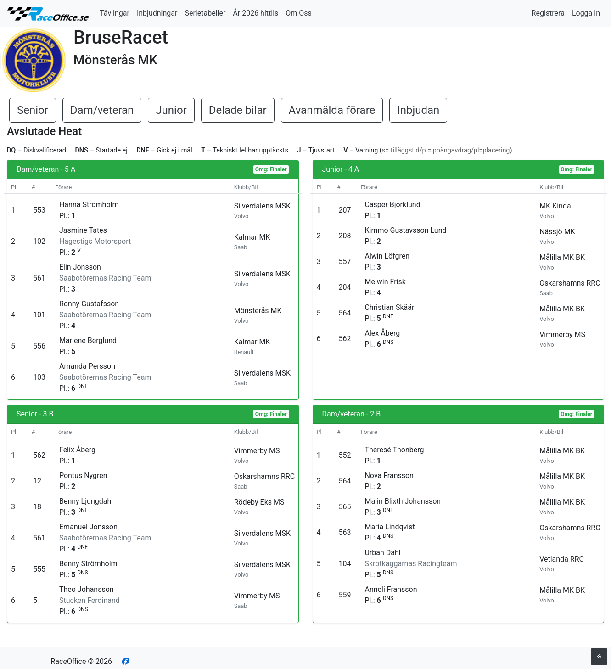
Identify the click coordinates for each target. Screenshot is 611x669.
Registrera (548, 13)
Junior (171, 110)
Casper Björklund (392, 204)
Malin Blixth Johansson (402, 501)
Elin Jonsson (80, 267)
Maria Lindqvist (389, 527)
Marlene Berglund (88, 340)
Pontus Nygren (83, 475)
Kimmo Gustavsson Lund (405, 230)
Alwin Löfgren (386, 256)
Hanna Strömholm (88, 204)
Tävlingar (114, 13)
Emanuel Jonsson (88, 527)
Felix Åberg (77, 449)
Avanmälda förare (332, 110)
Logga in (586, 13)
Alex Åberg (382, 333)
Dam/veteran (102, 110)
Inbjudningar (157, 13)
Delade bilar (238, 110)
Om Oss (299, 13)
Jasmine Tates (83, 230)
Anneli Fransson (390, 589)
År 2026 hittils (255, 13)
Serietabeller (205, 13)
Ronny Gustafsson (89, 303)
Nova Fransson (389, 475)
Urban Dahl (382, 552)
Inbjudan (418, 110)
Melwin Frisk (384, 281)
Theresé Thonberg (394, 449)
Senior (32, 110)
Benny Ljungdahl (86, 501)
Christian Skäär (389, 307)
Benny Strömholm (88, 563)
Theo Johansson (86, 589)
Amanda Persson (87, 366)
